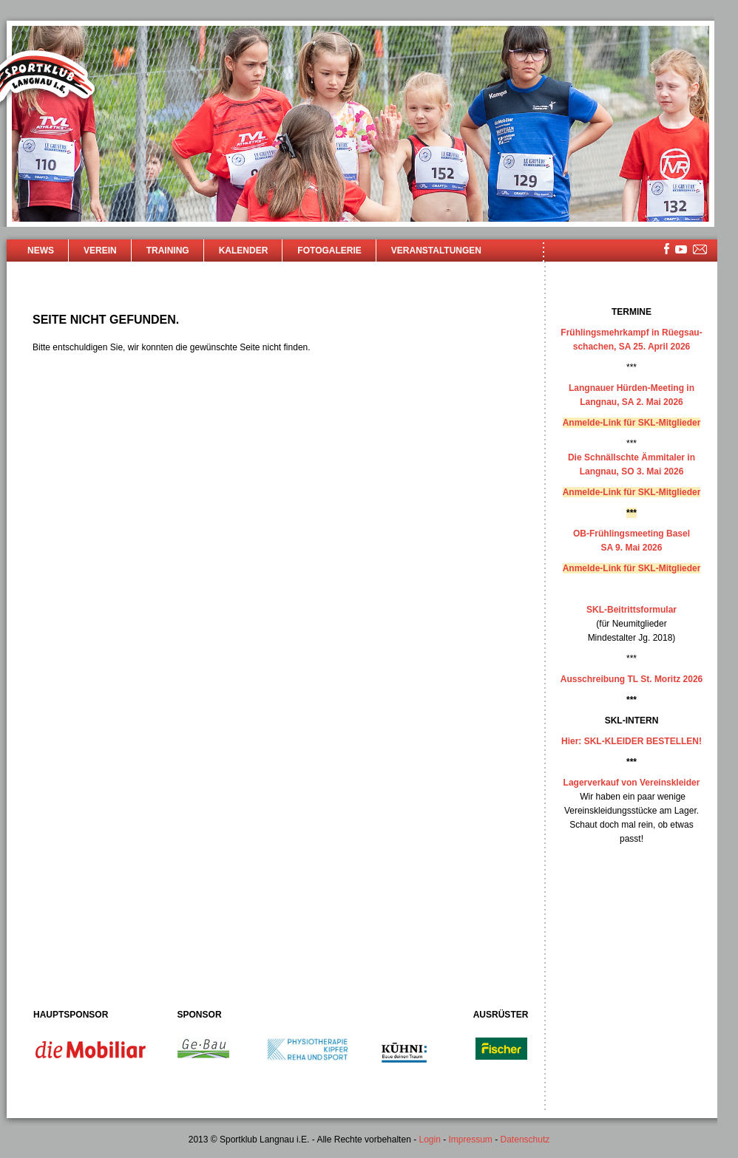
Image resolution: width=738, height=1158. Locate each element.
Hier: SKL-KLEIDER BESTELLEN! (631, 741)
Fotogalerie (329, 250)
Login (429, 1139)
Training (167, 250)
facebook (666, 248)
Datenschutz (525, 1139)
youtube (681, 249)
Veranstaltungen (436, 250)
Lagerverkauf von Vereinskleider (631, 782)
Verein (100, 250)
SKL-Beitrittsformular (631, 609)
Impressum (470, 1139)
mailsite (700, 250)
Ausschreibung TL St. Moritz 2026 (632, 679)
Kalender (243, 250)
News (40, 250)
